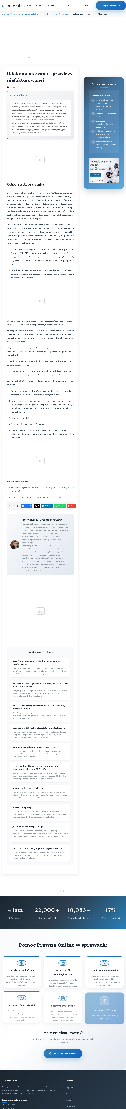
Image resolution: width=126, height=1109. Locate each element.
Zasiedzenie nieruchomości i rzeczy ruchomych (105, 124)
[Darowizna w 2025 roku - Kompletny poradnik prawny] (40, 732)
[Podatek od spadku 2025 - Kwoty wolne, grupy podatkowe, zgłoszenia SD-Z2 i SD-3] (40, 772)
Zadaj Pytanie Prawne (63, 1053)
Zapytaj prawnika (110, 5)
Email (71, 506)
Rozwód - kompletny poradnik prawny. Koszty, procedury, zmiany (104, 104)
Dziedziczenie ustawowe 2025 (106, 115)
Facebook (26, 506)
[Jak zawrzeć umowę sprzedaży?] (40, 832)
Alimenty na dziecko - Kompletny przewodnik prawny (106, 145)
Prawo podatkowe (32, 14)
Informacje (49, 5)
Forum (69, 5)
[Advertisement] (63, 40)
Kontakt (69, 1100)
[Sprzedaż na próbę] (40, 812)
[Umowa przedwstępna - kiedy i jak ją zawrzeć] (40, 751)
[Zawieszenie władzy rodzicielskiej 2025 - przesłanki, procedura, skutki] (40, 712)
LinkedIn (46, 506)
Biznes (38, 5)
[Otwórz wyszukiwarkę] (74, 5)
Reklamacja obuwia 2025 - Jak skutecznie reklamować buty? (106, 134)
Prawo (29, 5)
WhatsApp (60, 506)
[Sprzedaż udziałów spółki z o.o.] (40, 793)
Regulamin (70, 1088)
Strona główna (9, 14)
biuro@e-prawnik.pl (74, 1106)
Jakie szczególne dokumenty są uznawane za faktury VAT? (37, 497)
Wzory (60, 5)
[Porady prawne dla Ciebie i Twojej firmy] (104, 183)
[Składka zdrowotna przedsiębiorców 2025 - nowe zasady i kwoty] (40, 668)
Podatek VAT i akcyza (50, 14)
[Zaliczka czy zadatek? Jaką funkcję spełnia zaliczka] (40, 853)
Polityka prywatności (74, 1094)
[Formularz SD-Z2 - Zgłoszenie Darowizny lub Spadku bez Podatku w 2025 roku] (40, 690)
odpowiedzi (65, 14)
